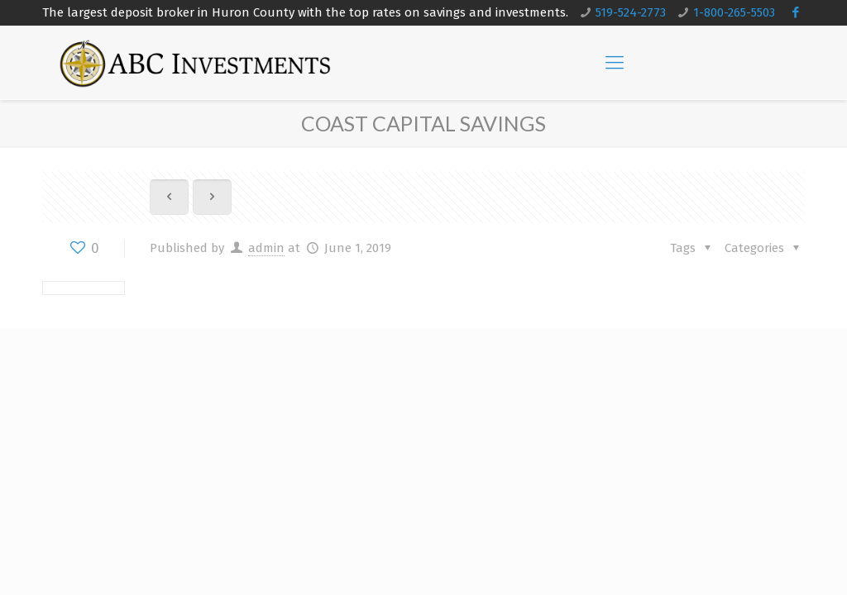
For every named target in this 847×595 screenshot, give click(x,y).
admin (266, 247)
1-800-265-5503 (734, 12)
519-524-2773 (631, 12)
